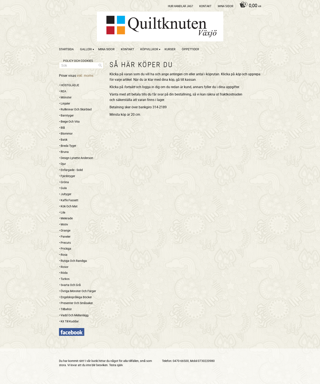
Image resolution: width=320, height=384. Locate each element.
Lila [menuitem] (63, 212)
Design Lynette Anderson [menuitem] (77, 158)
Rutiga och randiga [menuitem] (74, 261)
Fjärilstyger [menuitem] (68, 176)
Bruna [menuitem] (65, 152)
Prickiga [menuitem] (66, 248)
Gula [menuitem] (64, 188)
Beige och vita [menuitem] (70, 121)
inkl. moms (85, 75)
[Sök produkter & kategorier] (81, 65)
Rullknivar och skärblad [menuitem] (76, 109)
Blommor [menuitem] (67, 133)
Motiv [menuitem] (64, 224)
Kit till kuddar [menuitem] (70, 321)
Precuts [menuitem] (66, 243)
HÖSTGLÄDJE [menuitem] (70, 85)
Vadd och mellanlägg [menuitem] (74, 315)
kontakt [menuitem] (205, 6)
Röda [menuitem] (64, 273)
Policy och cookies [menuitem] (78, 61)
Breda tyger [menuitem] (68, 146)
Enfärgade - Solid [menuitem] (72, 170)
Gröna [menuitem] (65, 182)
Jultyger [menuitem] (66, 194)
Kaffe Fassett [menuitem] (69, 200)
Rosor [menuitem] (64, 267)
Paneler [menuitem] (66, 236)
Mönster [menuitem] (66, 97)
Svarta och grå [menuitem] (71, 285)
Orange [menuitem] (65, 230)
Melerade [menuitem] (67, 218)
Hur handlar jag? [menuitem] (180, 6)
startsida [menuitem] (66, 49)
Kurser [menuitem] (170, 49)
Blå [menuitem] (63, 128)
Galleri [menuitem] (86, 49)
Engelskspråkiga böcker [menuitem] (76, 297)
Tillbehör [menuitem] (66, 309)
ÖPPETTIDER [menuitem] (190, 49)
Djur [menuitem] (63, 164)
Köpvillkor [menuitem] (149, 49)
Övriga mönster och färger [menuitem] (78, 291)
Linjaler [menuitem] (65, 103)
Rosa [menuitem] (64, 255)
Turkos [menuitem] (65, 279)
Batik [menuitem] (64, 140)
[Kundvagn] (249, 6)
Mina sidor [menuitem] (225, 6)
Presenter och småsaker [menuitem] (77, 303)
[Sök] (100, 65)
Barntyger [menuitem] (67, 115)
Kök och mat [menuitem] (69, 206)
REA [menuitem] (63, 91)
